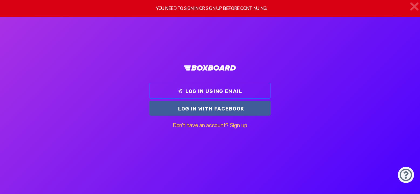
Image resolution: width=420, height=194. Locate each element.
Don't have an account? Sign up (210, 125)
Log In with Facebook (211, 109)
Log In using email (210, 91)
